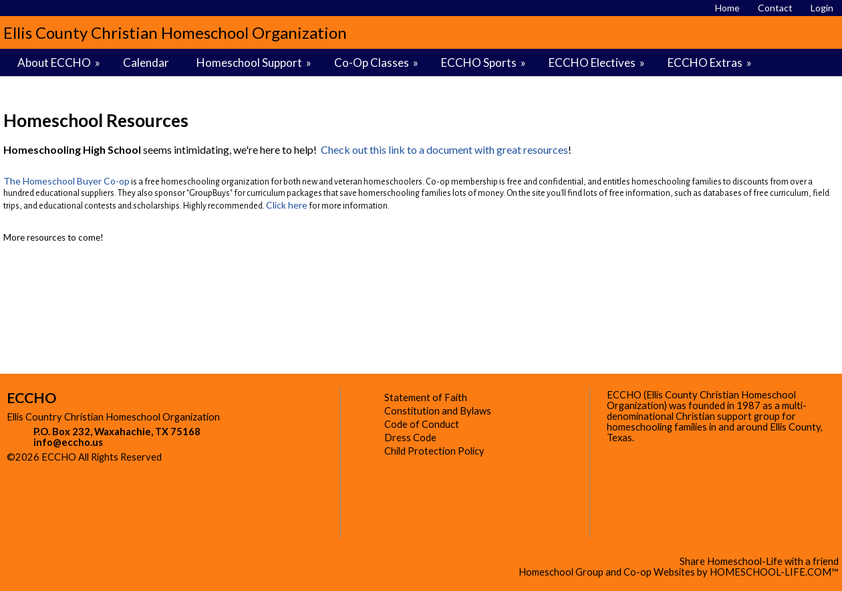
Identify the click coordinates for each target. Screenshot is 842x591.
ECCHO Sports (484, 62)
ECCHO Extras (711, 62)
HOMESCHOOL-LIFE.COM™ (774, 572)
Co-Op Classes (377, 62)
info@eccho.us (68, 442)
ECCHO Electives (598, 62)
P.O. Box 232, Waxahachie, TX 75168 (116, 431)
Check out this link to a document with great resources (444, 149)
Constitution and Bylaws (437, 411)
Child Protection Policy (434, 451)
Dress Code (410, 437)
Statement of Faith (425, 397)
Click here (286, 205)
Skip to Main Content (220, 457)
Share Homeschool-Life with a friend (759, 561)
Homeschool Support (254, 62)
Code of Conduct (421, 424)
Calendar (146, 62)
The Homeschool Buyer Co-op (66, 181)
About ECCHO (59, 62)
